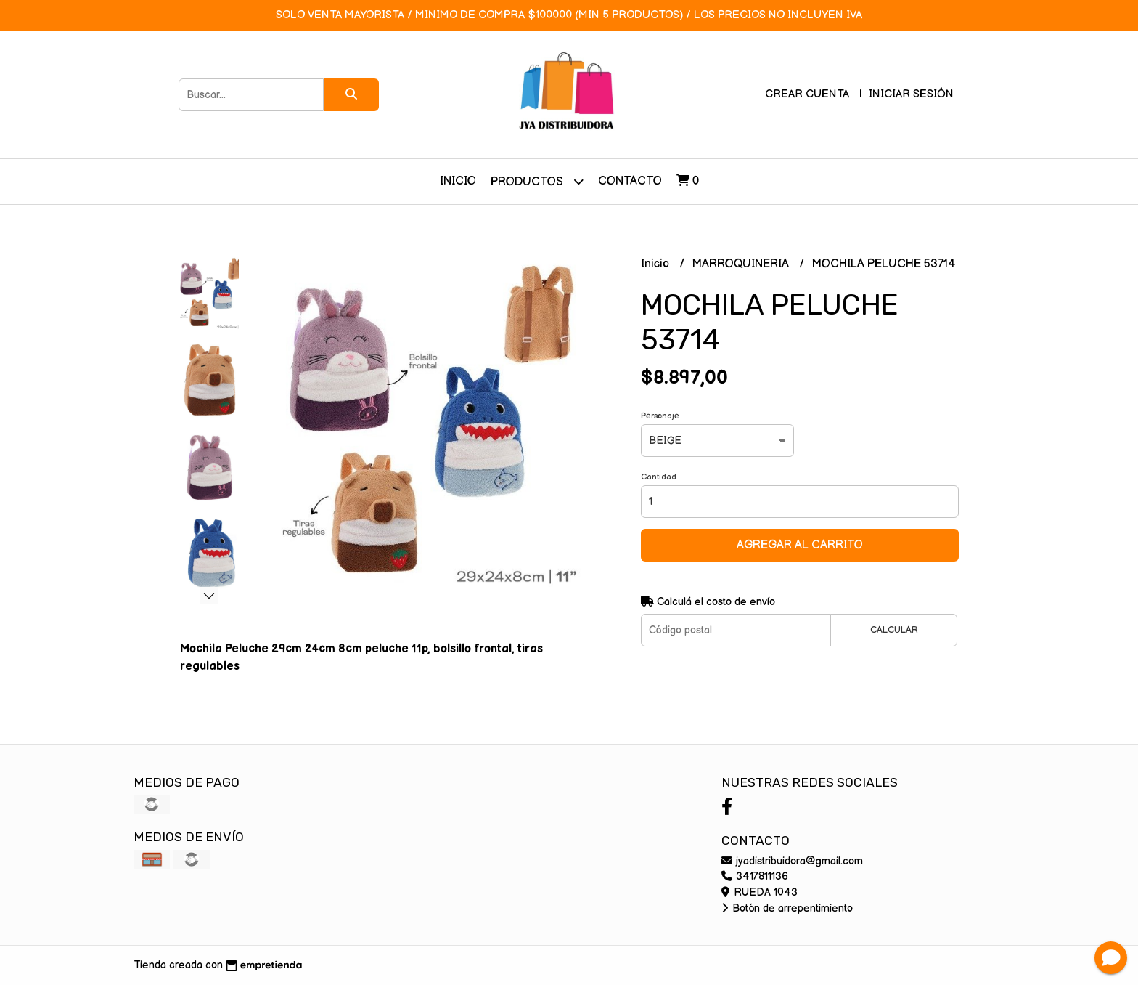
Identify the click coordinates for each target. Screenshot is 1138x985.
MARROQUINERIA (742, 264)
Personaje (660, 416)
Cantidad (658, 477)
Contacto (630, 181)
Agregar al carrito (800, 545)
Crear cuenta (807, 94)
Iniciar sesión (911, 94)
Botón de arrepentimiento (787, 908)
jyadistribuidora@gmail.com (792, 861)
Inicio (458, 181)
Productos (537, 181)
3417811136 (754, 876)
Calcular (894, 630)
